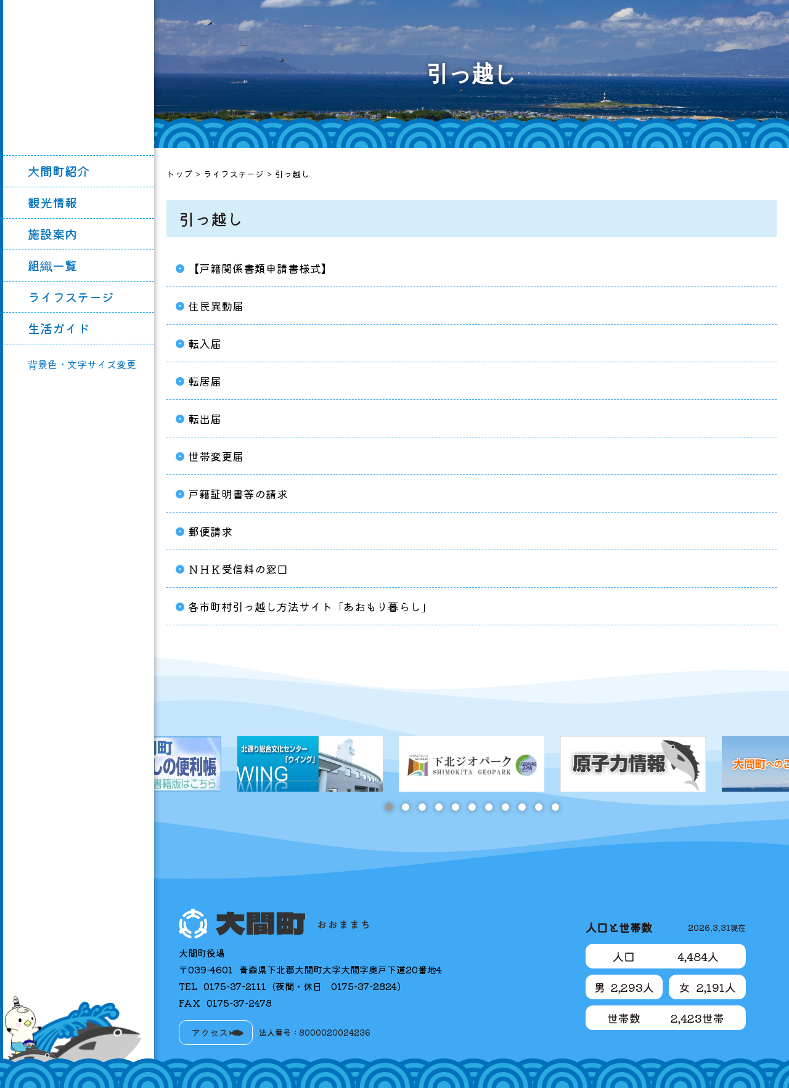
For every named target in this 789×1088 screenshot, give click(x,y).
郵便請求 (210, 531)
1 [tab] (388, 807)
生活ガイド (58, 328)
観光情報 (52, 202)
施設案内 (52, 234)
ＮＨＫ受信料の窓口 (238, 569)
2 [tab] (405, 807)
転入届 (204, 343)
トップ (179, 174)
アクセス (209, 1032)
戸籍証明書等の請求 (238, 493)
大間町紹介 (58, 171)
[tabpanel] (471, 764)
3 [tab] (422, 807)
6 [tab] (471, 807)
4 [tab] (438, 807)
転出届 (204, 418)
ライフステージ (71, 297)
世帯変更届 (215, 456)
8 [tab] (505, 807)
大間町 (79, 77)
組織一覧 (52, 265)
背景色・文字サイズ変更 (82, 364)
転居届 (204, 381)
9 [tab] (521, 807)
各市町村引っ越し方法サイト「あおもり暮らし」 (310, 606)
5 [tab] (455, 807)
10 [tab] (538, 807)
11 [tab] (555, 807)
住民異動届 (215, 306)
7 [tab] (488, 807)
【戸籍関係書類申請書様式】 (260, 268)
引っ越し (292, 174)
